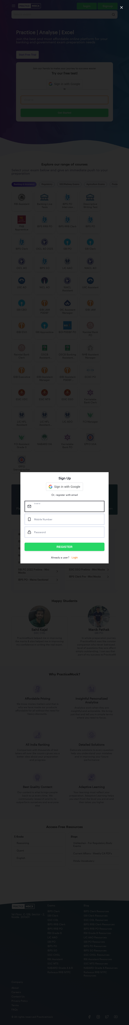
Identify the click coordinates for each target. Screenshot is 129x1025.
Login (75, 557)
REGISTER (65, 546)
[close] (121, 7)
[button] (64, 487)
